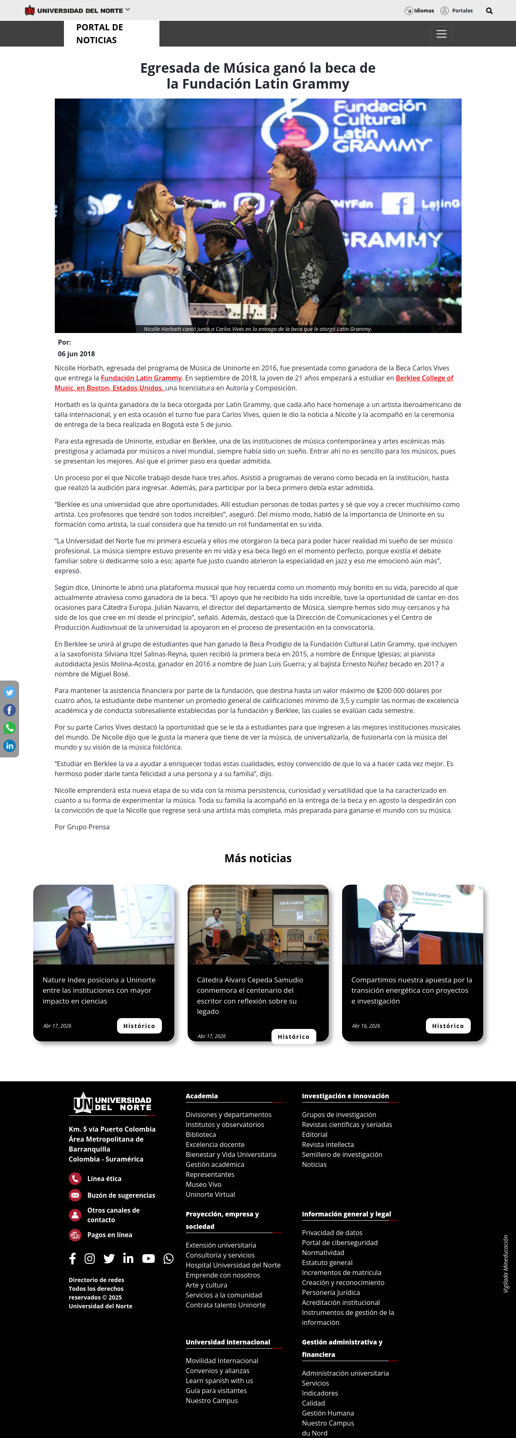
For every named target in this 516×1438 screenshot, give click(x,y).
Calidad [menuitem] (313, 1403)
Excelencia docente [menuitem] (215, 1144)
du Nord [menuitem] (315, 1433)
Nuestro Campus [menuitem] (212, 1400)
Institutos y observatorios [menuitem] (225, 1124)
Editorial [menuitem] (315, 1134)
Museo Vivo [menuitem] (204, 1184)
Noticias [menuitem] (314, 1164)
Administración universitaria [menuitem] (345, 1373)
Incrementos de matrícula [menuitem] (342, 1272)
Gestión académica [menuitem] (215, 1164)
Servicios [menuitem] (315, 1383)
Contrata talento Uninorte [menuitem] (226, 1305)
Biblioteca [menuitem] (201, 1134)
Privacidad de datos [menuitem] (332, 1232)
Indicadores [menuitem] (320, 1393)
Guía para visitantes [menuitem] (216, 1390)
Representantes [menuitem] (210, 1174)
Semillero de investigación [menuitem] (342, 1154)
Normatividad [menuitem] (323, 1252)
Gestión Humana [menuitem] (328, 1413)
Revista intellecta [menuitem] (328, 1144)
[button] (489, 10)
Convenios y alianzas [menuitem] (218, 1370)
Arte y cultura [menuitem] (206, 1285)
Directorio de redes (97, 1280)
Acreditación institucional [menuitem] (341, 1302)
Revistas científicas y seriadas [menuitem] (347, 1124)
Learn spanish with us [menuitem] (219, 1380)
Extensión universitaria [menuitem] (221, 1245)
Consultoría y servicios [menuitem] (220, 1255)
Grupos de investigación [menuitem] (339, 1114)
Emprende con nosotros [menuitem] (223, 1275)
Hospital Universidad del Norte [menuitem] (233, 1265)
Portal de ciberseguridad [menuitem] (340, 1242)
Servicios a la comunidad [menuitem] (224, 1295)
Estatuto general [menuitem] (327, 1262)
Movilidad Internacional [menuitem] (222, 1360)
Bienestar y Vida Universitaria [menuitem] (231, 1154)
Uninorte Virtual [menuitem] (210, 1194)
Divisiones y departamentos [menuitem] (229, 1114)
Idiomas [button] (419, 10)
